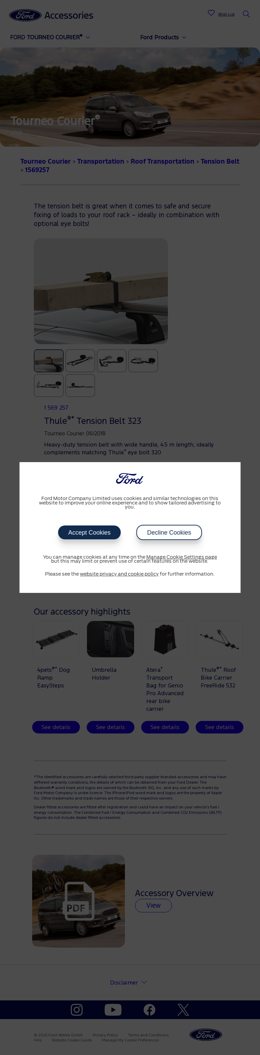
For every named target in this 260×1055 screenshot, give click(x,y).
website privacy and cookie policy (119, 574)
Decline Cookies (169, 532)
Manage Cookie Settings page (181, 557)
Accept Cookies (89, 532)
